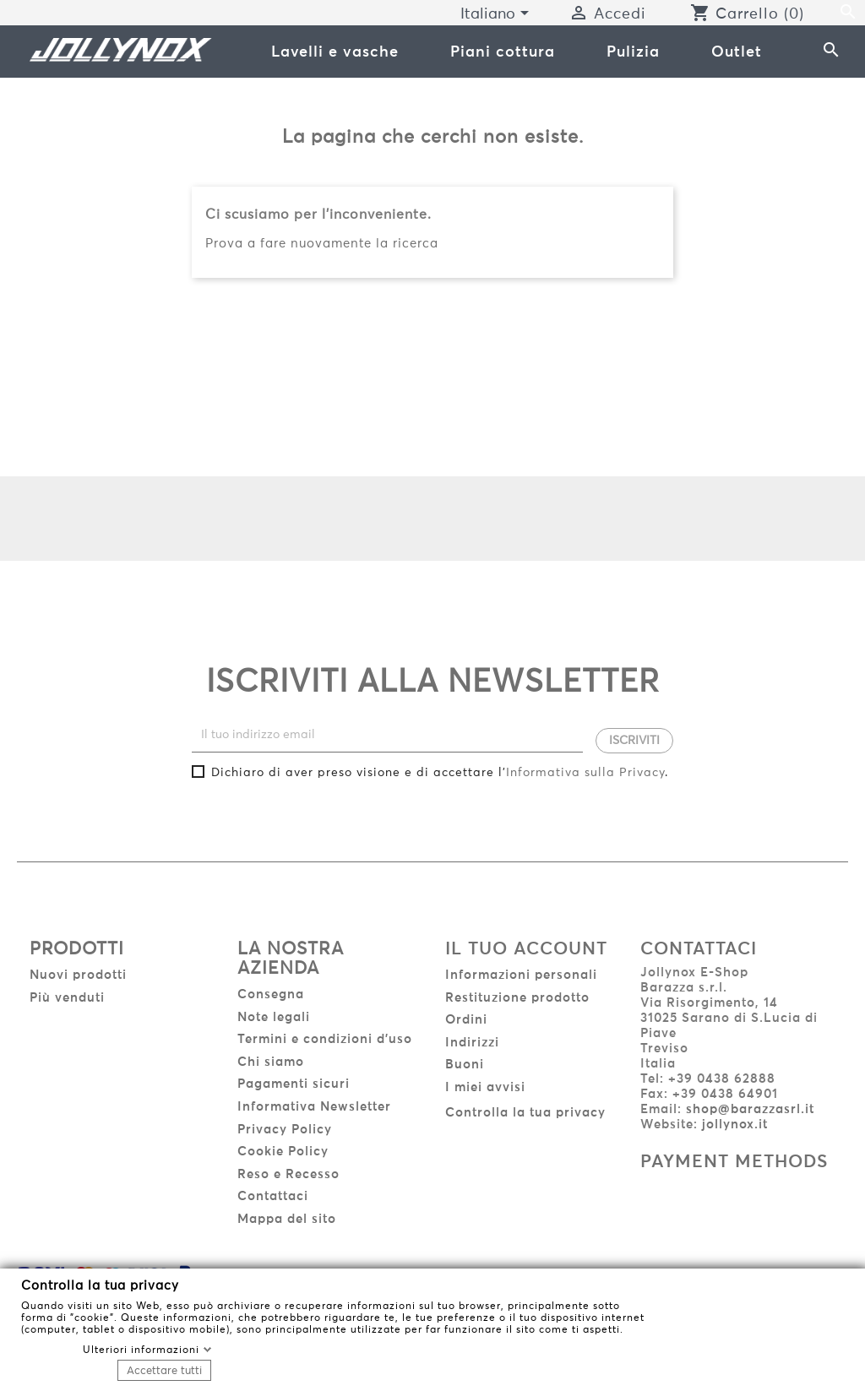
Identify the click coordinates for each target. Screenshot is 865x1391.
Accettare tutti (164, 1370)
